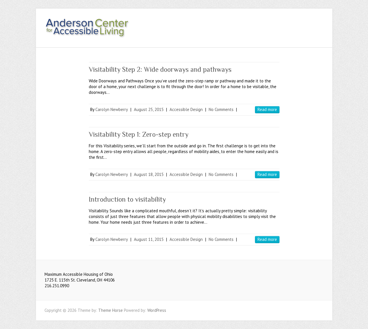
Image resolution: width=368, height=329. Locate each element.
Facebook (301, 23)
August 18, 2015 (149, 174)
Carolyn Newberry (111, 109)
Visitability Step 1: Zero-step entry (138, 134)
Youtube (309, 23)
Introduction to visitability (127, 199)
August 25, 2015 (149, 109)
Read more (267, 109)
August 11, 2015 (149, 239)
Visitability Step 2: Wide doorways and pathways (160, 69)
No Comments (221, 109)
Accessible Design (186, 109)
